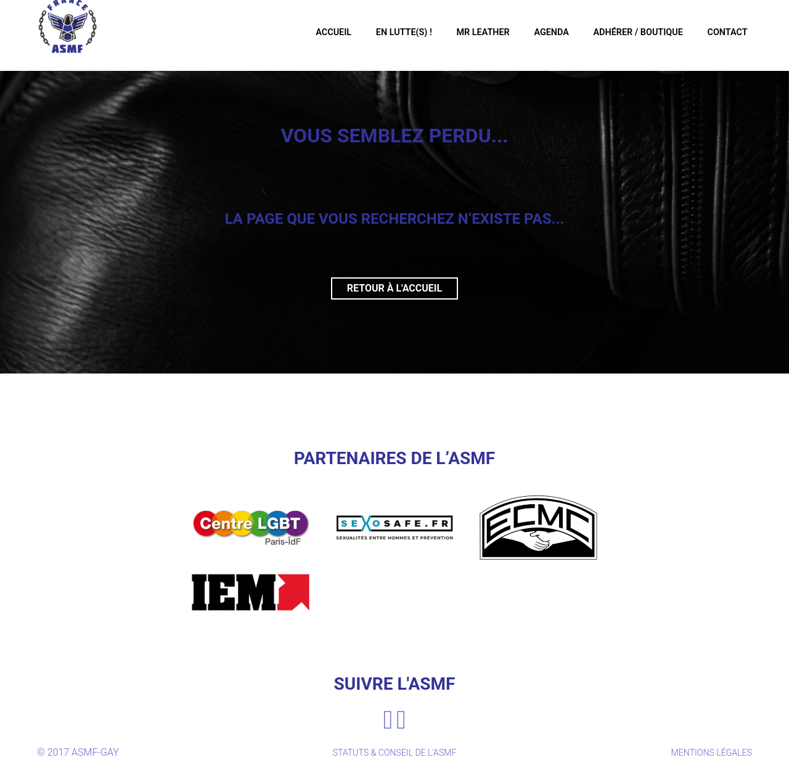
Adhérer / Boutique (627, 34)
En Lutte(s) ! (386, 34)
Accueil (313, 34)
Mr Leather (467, 34)
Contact (720, 34)
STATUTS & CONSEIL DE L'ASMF (394, 756)
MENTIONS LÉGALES (706, 756)
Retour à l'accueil (394, 288)
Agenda (538, 34)
